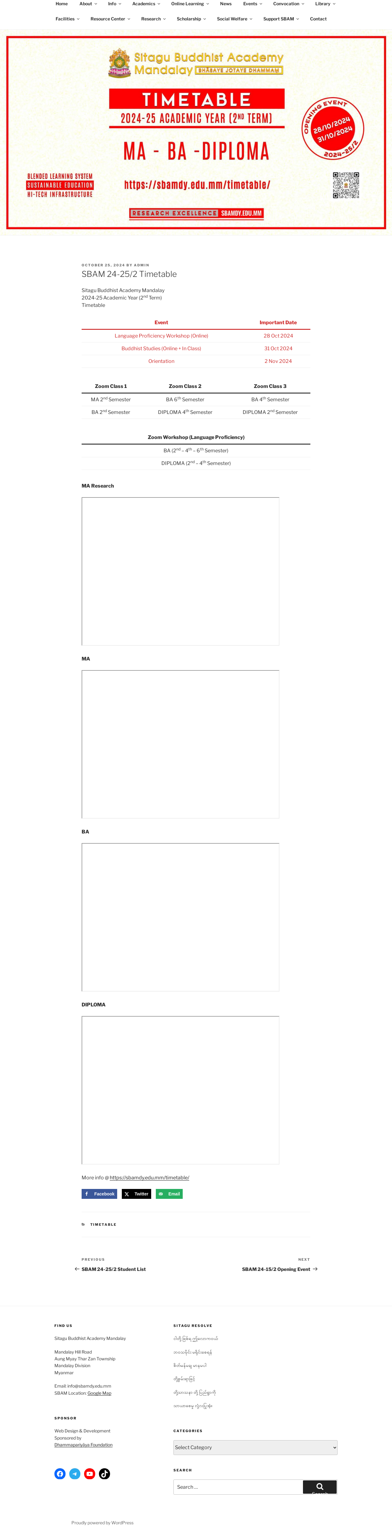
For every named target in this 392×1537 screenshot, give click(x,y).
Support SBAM (281, 18)
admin (141, 265)
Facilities (68, 18)
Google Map (99, 1393)
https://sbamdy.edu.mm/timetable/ (149, 1178)
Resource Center (111, 18)
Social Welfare (235, 18)
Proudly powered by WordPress (102, 1522)
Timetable (103, 1224)
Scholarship (192, 18)
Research (154, 18)
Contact (318, 18)
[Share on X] (136, 1194)
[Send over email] (169, 1194)
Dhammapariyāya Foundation (83, 1444)
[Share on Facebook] (99, 1194)
